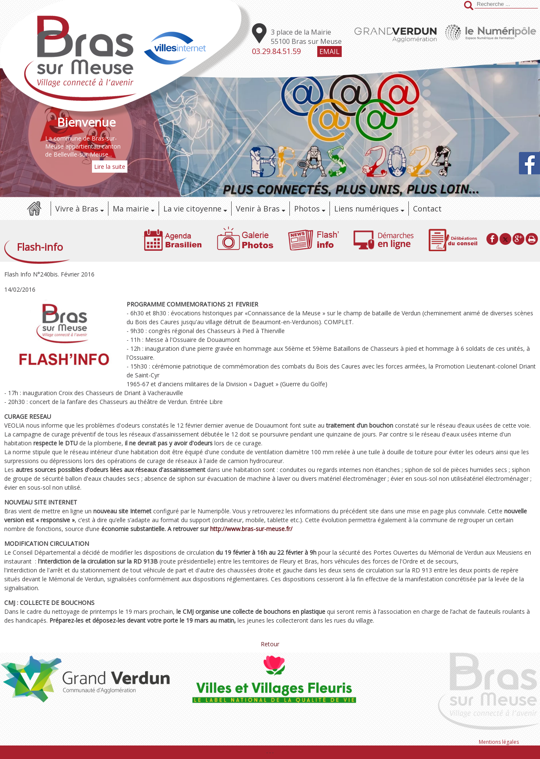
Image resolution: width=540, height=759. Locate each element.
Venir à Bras (258, 208)
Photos (307, 208)
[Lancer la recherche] (469, 6)
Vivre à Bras (76, 208)
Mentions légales (499, 741)
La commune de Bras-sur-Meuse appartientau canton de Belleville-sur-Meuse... (83, 146)
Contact (427, 208)
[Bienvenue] (86, 122)
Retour (270, 644)
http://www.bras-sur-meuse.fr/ (251, 529)
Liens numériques (366, 208)
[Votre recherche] (506, 4)
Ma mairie (131, 208)
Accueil (33, 208)
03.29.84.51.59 (276, 51)
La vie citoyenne (192, 208)
